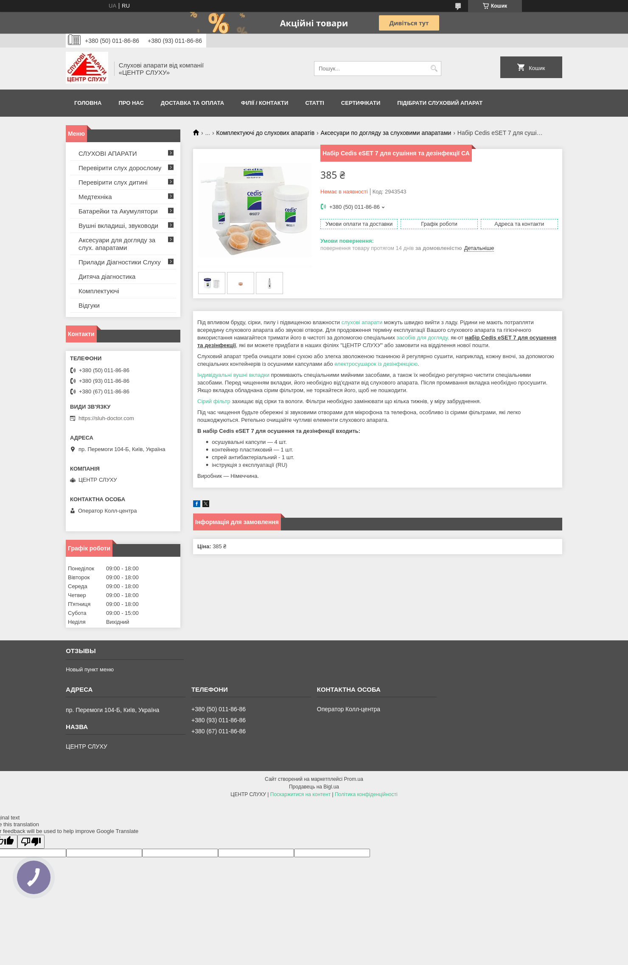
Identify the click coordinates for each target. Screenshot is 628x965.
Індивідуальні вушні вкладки (233, 375)
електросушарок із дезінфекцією (376, 364)
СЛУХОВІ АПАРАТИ (107, 153)
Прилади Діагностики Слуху (119, 262)
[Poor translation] (31, 842)
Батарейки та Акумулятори (118, 211)
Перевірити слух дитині (113, 182)
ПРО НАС (130, 103)
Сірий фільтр (213, 401)
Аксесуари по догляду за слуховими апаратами (386, 132)
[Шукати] (433, 68)
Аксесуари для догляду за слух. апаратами (116, 243)
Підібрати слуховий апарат (439, 103)
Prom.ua (353, 779)
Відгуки (89, 305)
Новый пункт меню (90, 669)
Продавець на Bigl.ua (314, 787)
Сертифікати (361, 103)
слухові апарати (362, 322)
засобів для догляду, (423, 337)
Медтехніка (95, 196)
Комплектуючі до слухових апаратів (265, 132)
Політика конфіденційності (366, 794)
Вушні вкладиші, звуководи (118, 225)
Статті (314, 103)
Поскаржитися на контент (300, 794)
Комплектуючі (98, 291)
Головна (87, 103)
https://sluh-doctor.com (106, 418)
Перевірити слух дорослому (119, 167)
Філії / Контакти (264, 103)
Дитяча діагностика (106, 276)
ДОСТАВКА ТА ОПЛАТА (192, 103)
